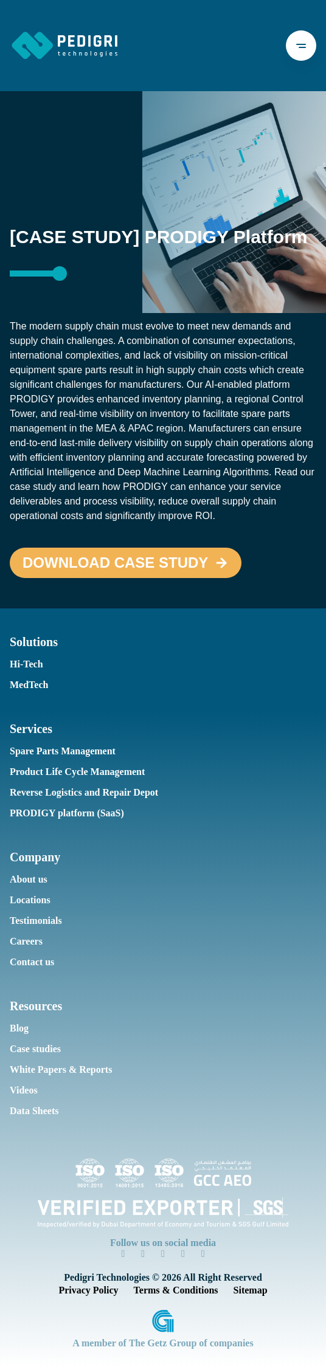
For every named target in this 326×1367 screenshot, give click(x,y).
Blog (18, 1028)
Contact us (31, 962)
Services (31, 729)
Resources (35, 1006)
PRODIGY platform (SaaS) (60, 813)
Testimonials (35, 920)
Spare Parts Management (61, 751)
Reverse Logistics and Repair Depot (80, 792)
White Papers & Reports (58, 1069)
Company (33, 857)
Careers (25, 941)
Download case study (103, 563)
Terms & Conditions (173, 1290)
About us (27, 879)
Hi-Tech (24, 664)
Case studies (35, 1048)
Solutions (33, 642)
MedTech (27, 684)
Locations (29, 900)
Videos (23, 1090)
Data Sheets (34, 1110)
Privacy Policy (91, 1290)
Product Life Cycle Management (74, 771)
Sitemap (245, 1290)
